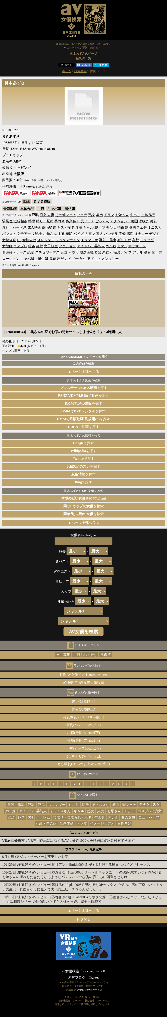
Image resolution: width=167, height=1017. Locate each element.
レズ (21, 817)
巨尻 (41, 805)
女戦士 (37, 234)
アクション (67, 246)
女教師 (7, 246)
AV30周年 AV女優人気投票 (83, 682)
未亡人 (107, 252)
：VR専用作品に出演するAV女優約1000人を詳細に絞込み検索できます (68, 840)
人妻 (50, 215)
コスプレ (20, 246)
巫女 (147, 252)
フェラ (82, 215)
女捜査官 (9, 240)
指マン (122, 246)
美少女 (111, 227)
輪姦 (31, 246)
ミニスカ (155, 227)
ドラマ (109, 215)
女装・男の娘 (46, 823)
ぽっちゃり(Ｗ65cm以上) (83, 756)
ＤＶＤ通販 (42, 201)
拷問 (130, 234)
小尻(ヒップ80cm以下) (83, 748)
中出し (135, 215)
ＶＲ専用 (63, 655)
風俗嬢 (105, 655)
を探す (84, 451)
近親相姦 (20, 221)
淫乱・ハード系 (14, 227)
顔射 (39, 246)
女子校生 (51, 246)
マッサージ (137, 246)
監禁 (97, 252)
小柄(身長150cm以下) (83, 733)
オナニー (141, 234)
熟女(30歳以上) (83, 709)
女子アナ (24, 234)
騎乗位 (7, 221)
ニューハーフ (148, 817)
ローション (11, 258)
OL (19, 240)
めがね (111, 246)
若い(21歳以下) (83, 701)
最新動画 (10, 209)
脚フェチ (140, 227)
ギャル (88, 227)
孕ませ (99, 817)
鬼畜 (52, 258)
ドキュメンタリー (105, 258)
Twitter (94, 977)
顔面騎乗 (49, 227)
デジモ (154, 234)
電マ (91, 234)
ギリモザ (124, 240)
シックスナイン (67, 240)
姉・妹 (157, 252)
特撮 (31, 221)
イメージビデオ (102, 823)
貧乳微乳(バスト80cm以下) (83, 717)
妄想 (135, 240)
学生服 (85, 258)
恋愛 (30, 252)
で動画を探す (83, 427)
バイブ (126, 252)
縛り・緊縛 (44, 221)
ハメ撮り (90, 655)
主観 (40, 209)
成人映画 (34, 227)
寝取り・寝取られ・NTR (72, 817)
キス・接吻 (65, 227)
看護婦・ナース (14, 252)
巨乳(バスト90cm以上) (83, 725)
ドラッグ (147, 240)
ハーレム (43, 817)
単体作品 (27, 209)
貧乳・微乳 (16, 805)
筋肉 (115, 805)
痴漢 (117, 252)
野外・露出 (107, 240)
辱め (99, 215)
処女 (156, 805)
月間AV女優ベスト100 (84, 675)
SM (30, 817)
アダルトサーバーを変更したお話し (44, 857)
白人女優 (128, 817)
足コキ (65, 252)
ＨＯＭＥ (83, 919)
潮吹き (144, 221)
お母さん (50, 234)
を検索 (83, 506)
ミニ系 (73, 805)
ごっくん (102, 221)
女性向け (29, 240)
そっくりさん (60, 811)
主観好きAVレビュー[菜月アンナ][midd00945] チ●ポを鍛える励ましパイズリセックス (84, 864)
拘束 (120, 227)
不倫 (122, 234)
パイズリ (80, 234)
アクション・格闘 (124, 221)
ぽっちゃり (100, 805)
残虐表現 (87, 252)
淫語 (78, 227)
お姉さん (122, 215)
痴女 (43, 215)
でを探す (83, 395)
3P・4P (99, 227)
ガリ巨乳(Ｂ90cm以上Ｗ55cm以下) (83, 764)
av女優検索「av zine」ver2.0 (83, 971)
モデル (129, 811)
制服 (128, 227)
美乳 (153, 221)
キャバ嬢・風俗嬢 (61, 209)
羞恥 (69, 234)
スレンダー (46, 240)
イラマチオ (89, 240)
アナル (138, 252)
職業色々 (73, 221)
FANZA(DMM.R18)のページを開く (83, 356)
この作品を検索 (83, 363)
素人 (99, 234)
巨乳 (31, 805)
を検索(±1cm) (83, 498)
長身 (85, 805)
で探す (83, 388)
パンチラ (111, 234)
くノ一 (73, 258)
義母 (75, 252)
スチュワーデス (47, 252)
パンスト (9, 234)
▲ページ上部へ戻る (83, 371)
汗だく (62, 258)
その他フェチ (65, 215)
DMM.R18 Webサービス (89, 989)
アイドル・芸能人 (91, 246)
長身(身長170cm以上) (83, 740)
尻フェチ (87, 221)
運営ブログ (76, 977)
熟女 (91, 215)
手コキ (59, 221)
